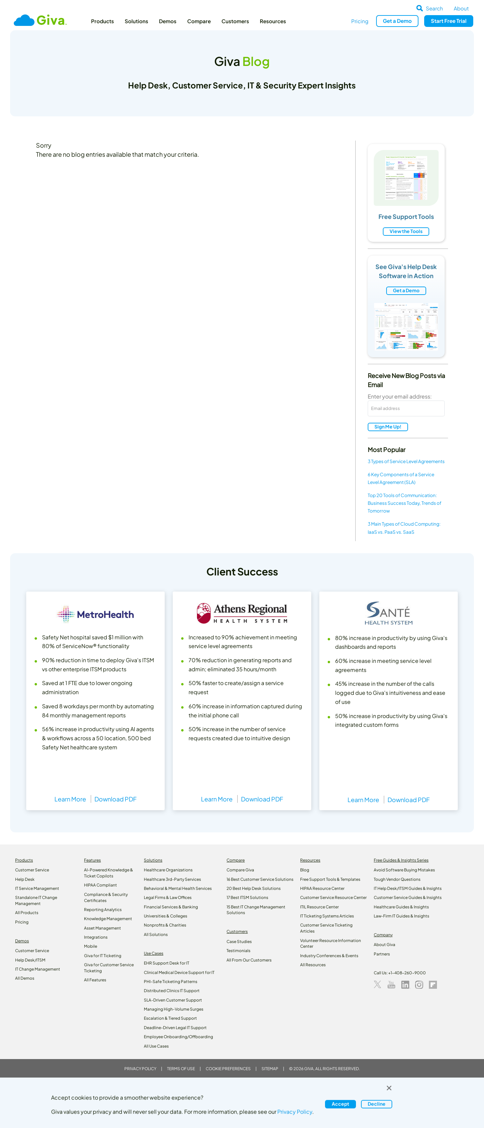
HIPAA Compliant (100, 885)
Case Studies (239, 941)
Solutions (136, 21)
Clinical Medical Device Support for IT (179, 972)
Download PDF (115, 799)
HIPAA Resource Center (322, 888)
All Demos (24, 978)
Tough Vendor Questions (397, 879)
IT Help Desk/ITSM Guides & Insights (408, 888)
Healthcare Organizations (168, 869)
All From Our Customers (249, 960)
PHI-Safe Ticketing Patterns (170, 981)
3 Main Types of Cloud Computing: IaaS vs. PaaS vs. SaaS (404, 527)
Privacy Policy (140, 1068)
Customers (235, 21)
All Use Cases (156, 1046)
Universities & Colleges (165, 915)
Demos (167, 21)
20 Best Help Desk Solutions (254, 888)
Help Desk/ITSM (30, 960)
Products (102, 21)
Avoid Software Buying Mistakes (404, 869)
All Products (26, 912)
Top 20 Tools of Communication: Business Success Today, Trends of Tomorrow (404, 503)
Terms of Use (181, 1068)
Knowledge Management (108, 918)
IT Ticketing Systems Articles (327, 915)
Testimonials (238, 950)
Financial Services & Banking (171, 906)
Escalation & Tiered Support (170, 1018)
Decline (377, 1104)
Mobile (90, 946)
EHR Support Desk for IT (166, 963)
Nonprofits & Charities (165, 925)
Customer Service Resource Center (333, 897)
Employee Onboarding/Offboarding (178, 1036)
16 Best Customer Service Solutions (260, 879)
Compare (199, 21)
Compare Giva (240, 869)
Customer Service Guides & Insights (408, 897)
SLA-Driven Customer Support (173, 1000)
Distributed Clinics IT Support (172, 990)
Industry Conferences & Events (329, 955)
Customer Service (32, 869)
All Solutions (156, 934)
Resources (273, 21)
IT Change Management (37, 969)
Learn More (70, 799)
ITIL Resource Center (319, 906)
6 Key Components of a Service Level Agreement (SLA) (401, 478)
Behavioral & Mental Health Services (178, 888)
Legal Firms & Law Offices (168, 897)
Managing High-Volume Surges (173, 1009)
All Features (95, 979)
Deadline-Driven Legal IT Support (175, 1027)
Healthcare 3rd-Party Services (172, 879)
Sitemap (269, 1068)
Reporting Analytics (103, 909)
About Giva (384, 944)
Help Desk (25, 879)
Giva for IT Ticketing (102, 955)
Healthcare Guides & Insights (401, 906)
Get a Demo (406, 290)
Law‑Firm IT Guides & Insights (401, 915)
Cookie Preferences (228, 1068)
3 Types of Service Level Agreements (406, 461)
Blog (304, 869)
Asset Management (102, 928)
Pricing (359, 21)
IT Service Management (37, 888)
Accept (340, 1104)
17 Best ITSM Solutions (247, 897)
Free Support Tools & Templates (330, 879)
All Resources (313, 964)
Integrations (96, 937)
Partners (382, 953)
